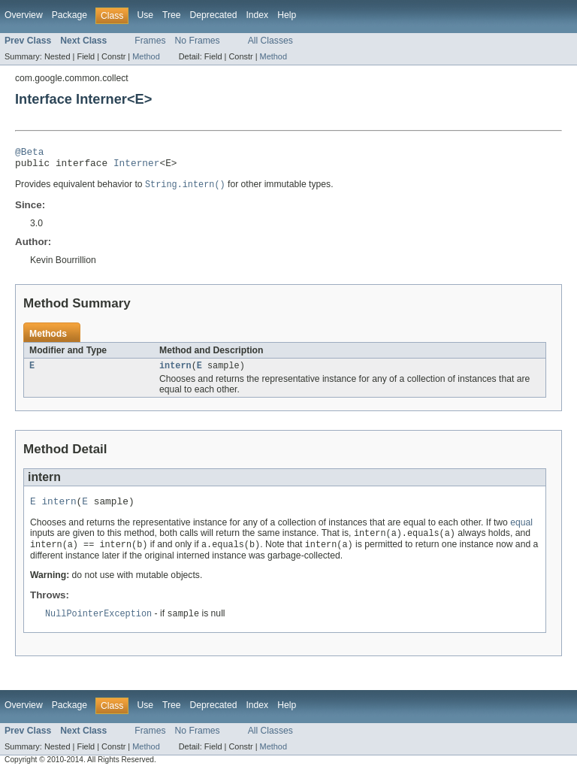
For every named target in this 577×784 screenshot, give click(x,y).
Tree (171, 15)
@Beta (29, 153)
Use (145, 15)
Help (286, 15)
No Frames (197, 40)
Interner (136, 167)
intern (175, 372)
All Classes (270, 40)
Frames (149, 40)
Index (257, 15)
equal (521, 531)
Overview (24, 15)
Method (145, 56)
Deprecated (213, 15)
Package (69, 15)
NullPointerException (98, 625)
